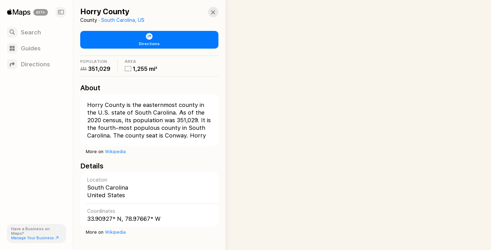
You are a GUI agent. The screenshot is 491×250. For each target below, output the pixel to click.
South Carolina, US (122, 20)
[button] (207, 12)
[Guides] (36, 48)
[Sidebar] (61, 12)
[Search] (36, 32)
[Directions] (36, 64)
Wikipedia (115, 151)
